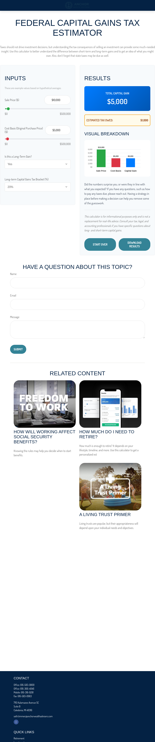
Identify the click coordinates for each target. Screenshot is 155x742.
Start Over (100, 244)
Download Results (134, 244)
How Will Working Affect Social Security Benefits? (44, 436)
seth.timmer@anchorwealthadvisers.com (33, 716)
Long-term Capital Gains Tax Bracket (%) (27, 179)
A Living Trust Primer (105, 514)
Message (14, 317)
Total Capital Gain (117, 93)
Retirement (19, 738)
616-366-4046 (27, 688)
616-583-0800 (27, 684)
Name (13, 274)
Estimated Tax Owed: (99, 120)
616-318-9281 (27, 692)
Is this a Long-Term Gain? (18, 156)
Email (13, 295)
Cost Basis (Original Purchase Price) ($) (24, 130)
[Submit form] (18, 349)
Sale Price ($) (12, 100)
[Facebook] (16, 722)
